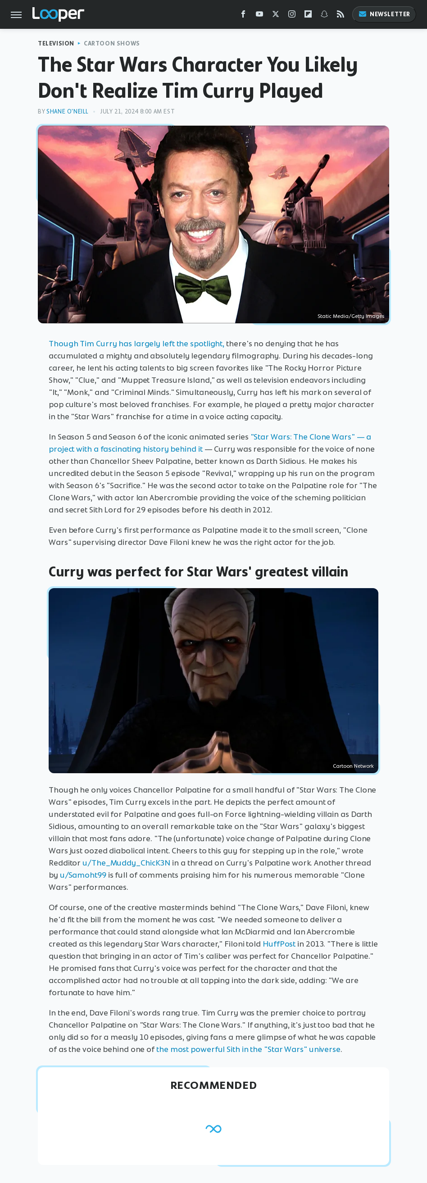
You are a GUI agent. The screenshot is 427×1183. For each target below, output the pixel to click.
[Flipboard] (308, 16)
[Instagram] (291, 16)
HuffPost (279, 943)
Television (56, 43)
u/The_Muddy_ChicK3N (126, 862)
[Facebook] (243, 16)
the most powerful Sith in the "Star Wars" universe (248, 1049)
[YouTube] (259, 16)
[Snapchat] (324, 16)
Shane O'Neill (67, 111)
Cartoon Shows (112, 43)
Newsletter (384, 14)
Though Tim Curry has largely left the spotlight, (136, 343)
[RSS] (340, 16)
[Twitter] (275, 16)
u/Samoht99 (83, 875)
